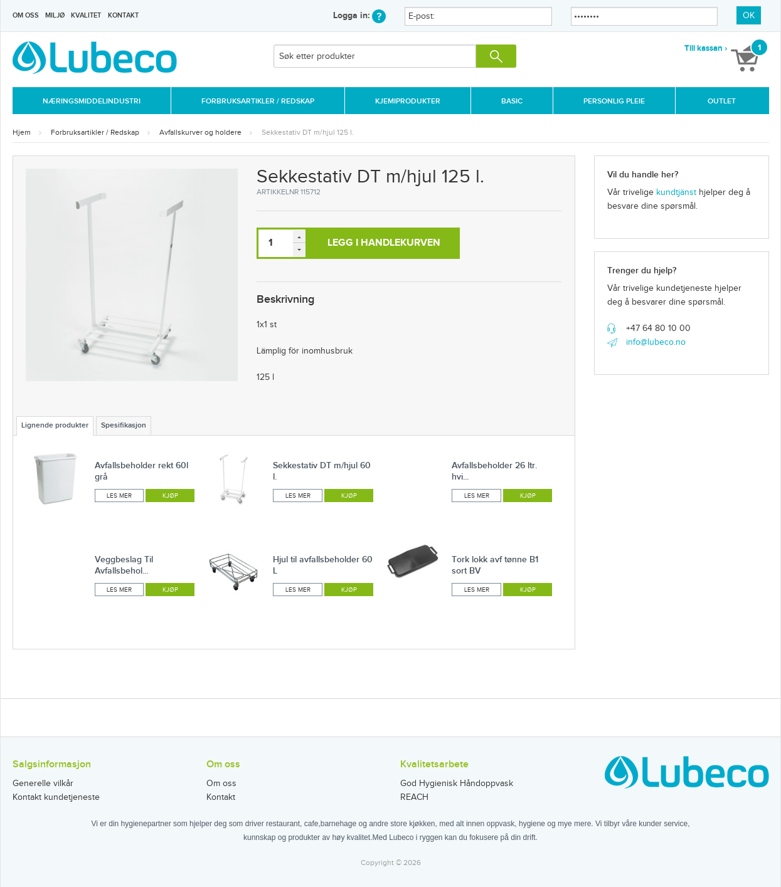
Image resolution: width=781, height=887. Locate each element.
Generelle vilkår (43, 784)
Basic (512, 101)
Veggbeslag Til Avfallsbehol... (124, 565)
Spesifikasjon (123, 425)
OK (749, 16)
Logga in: (359, 15)
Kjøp (170, 496)
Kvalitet (86, 15)
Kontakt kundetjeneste (56, 797)
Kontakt (123, 15)
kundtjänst (676, 192)
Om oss (26, 15)
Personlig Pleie (614, 101)
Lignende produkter (54, 425)
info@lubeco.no (656, 342)
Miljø (55, 15)
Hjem (22, 132)
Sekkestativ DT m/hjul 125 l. (308, 132)
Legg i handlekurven (383, 243)
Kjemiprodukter (407, 101)
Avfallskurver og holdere (200, 132)
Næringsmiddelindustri (92, 101)
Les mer (119, 496)
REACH (414, 797)
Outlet (722, 101)
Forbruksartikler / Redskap (257, 101)
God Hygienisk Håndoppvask (456, 784)
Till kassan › (705, 48)
